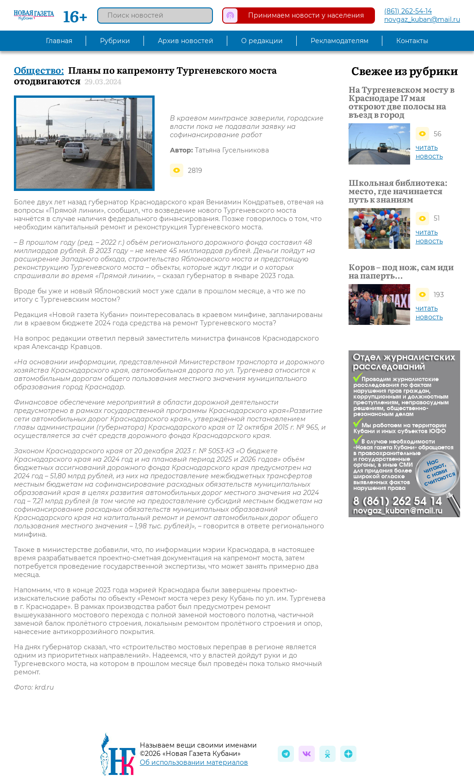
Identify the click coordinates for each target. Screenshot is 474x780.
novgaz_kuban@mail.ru (422, 19)
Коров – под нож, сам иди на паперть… (401, 271)
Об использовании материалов (194, 762)
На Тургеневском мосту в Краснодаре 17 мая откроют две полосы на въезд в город (402, 102)
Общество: (39, 69)
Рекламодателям (339, 41)
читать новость (429, 151)
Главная (59, 41)
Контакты (412, 41)
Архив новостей (185, 41)
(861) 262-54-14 (408, 11)
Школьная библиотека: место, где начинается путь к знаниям (398, 190)
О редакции (262, 41)
